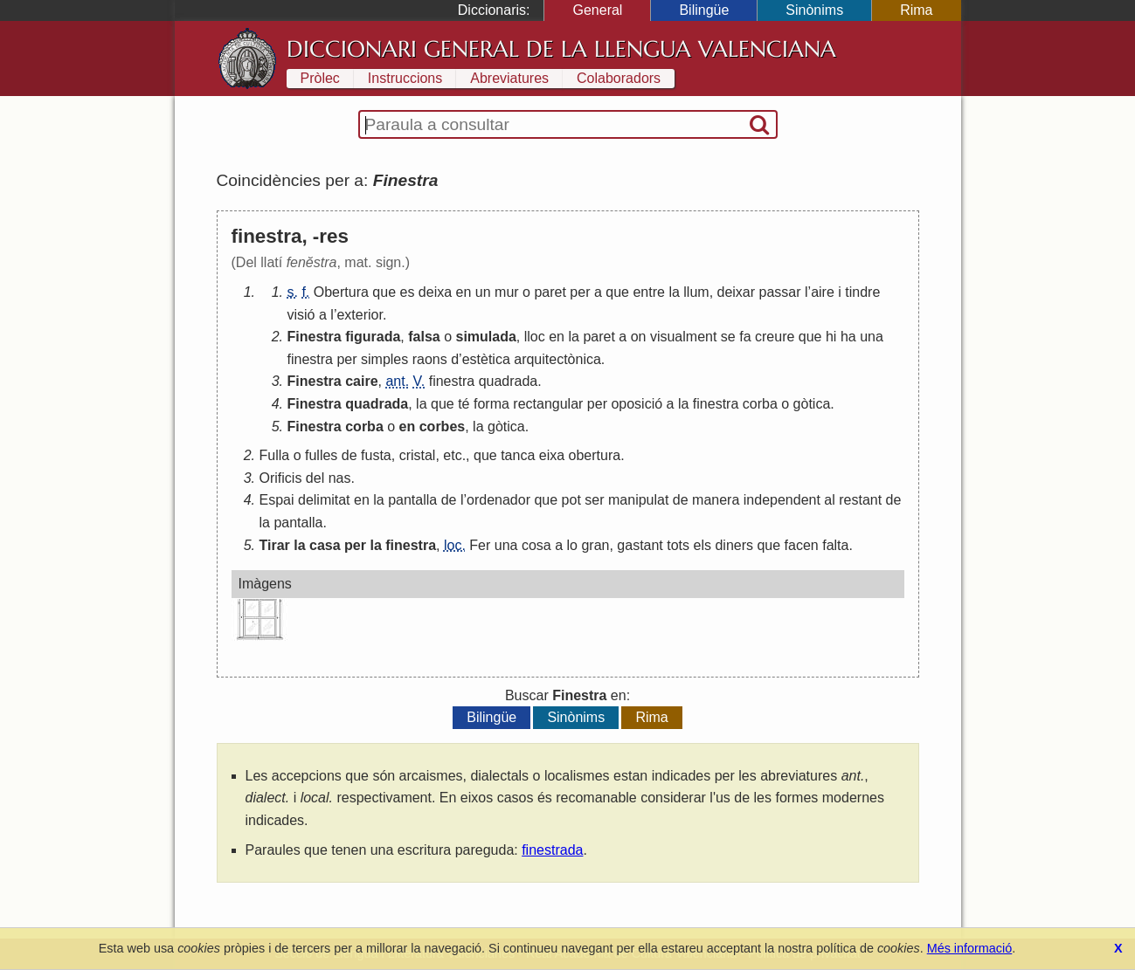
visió (301, 314)
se (728, 336)
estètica (486, 359)
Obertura (341, 292)
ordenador (498, 499)
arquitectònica (557, 359)
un (483, 292)
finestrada (552, 850)
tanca (518, 455)
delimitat (324, 499)
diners (734, 545)
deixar (736, 292)
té (463, 403)
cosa (536, 545)
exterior (359, 314)
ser (594, 499)
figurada (372, 336)
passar (780, 292)
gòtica (812, 403)
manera (715, 499)
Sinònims (814, 10)
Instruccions (405, 78)
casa (325, 545)
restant (860, 499)
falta (835, 545)
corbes (442, 426)
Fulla (275, 455)
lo (572, 545)
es (407, 292)
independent (782, 499)
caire (361, 381)
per (580, 292)
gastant (639, 545)
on (639, 336)
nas (340, 478)
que (384, 292)
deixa (435, 292)
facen (802, 545)
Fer (479, 545)
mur (507, 292)
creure (774, 336)
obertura (595, 455)
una (871, 336)
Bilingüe (704, 10)
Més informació (970, 948)
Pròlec (320, 78)
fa (745, 336)
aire (822, 292)
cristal (417, 455)
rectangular (548, 403)
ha (848, 336)
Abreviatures (509, 78)
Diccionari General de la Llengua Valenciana (561, 49)
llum (696, 292)
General (597, 10)
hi (831, 336)
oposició (636, 403)
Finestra (314, 336)
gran (595, 545)
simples (384, 359)
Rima (916, 10)
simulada (486, 336)
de (349, 455)
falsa (423, 336)
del (315, 478)
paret (549, 292)
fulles (321, 455)
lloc (534, 336)
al (829, 499)
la (673, 292)
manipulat (638, 499)
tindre (862, 292)
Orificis (281, 478)
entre (648, 292)
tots (678, 545)
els (702, 545)
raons (429, 359)
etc (452, 455)
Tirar (275, 545)
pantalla (412, 499)
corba (760, 403)
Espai (277, 499)
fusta (376, 455)
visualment (683, 336)
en (464, 292)
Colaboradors (619, 78)
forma (491, 403)
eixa (551, 455)
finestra (310, 359)
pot (571, 499)
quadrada (508, 381)
